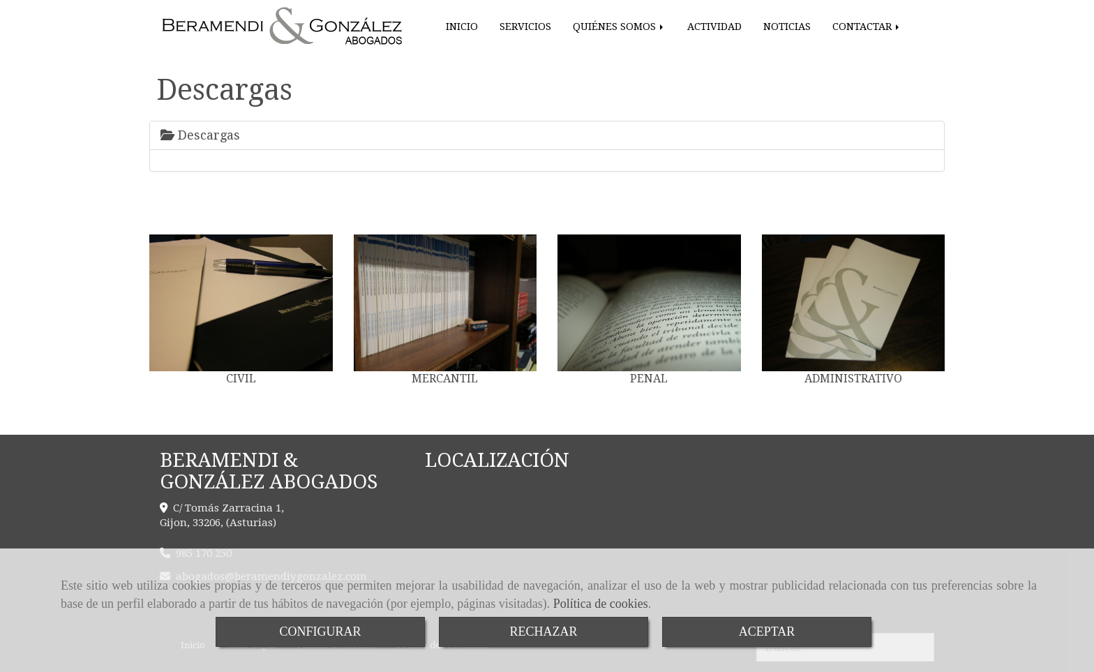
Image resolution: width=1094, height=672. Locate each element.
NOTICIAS (787, 26)
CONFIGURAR (320, 632)
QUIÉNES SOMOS (619, 26)
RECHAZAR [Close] (543, 632)
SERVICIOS (525, 26)
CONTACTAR (866, 26)
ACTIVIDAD (714, 26)
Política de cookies (600, 604)
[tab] (547, 135)
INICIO (462, 26)
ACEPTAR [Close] (767, 632)
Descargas (200, 135)
